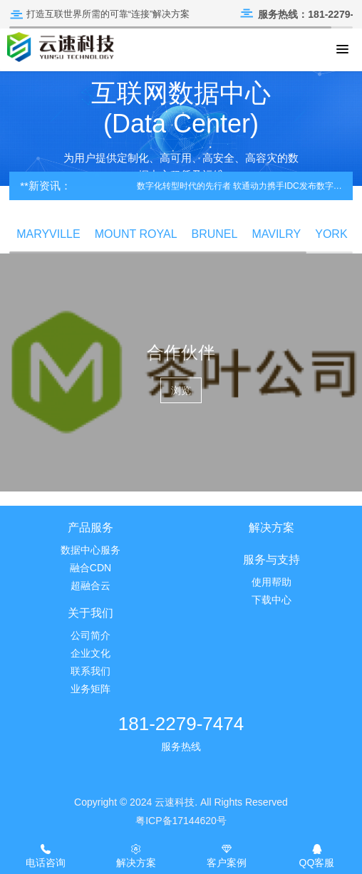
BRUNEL (215, 234)
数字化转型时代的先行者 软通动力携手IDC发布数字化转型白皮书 (241, 186)
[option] (181, 126)
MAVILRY (276, 234)
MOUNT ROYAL (136, 234)
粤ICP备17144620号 (181, 820)
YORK (331, 234)
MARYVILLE (48, 234)
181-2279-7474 (181, 723)
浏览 (181, 390)
